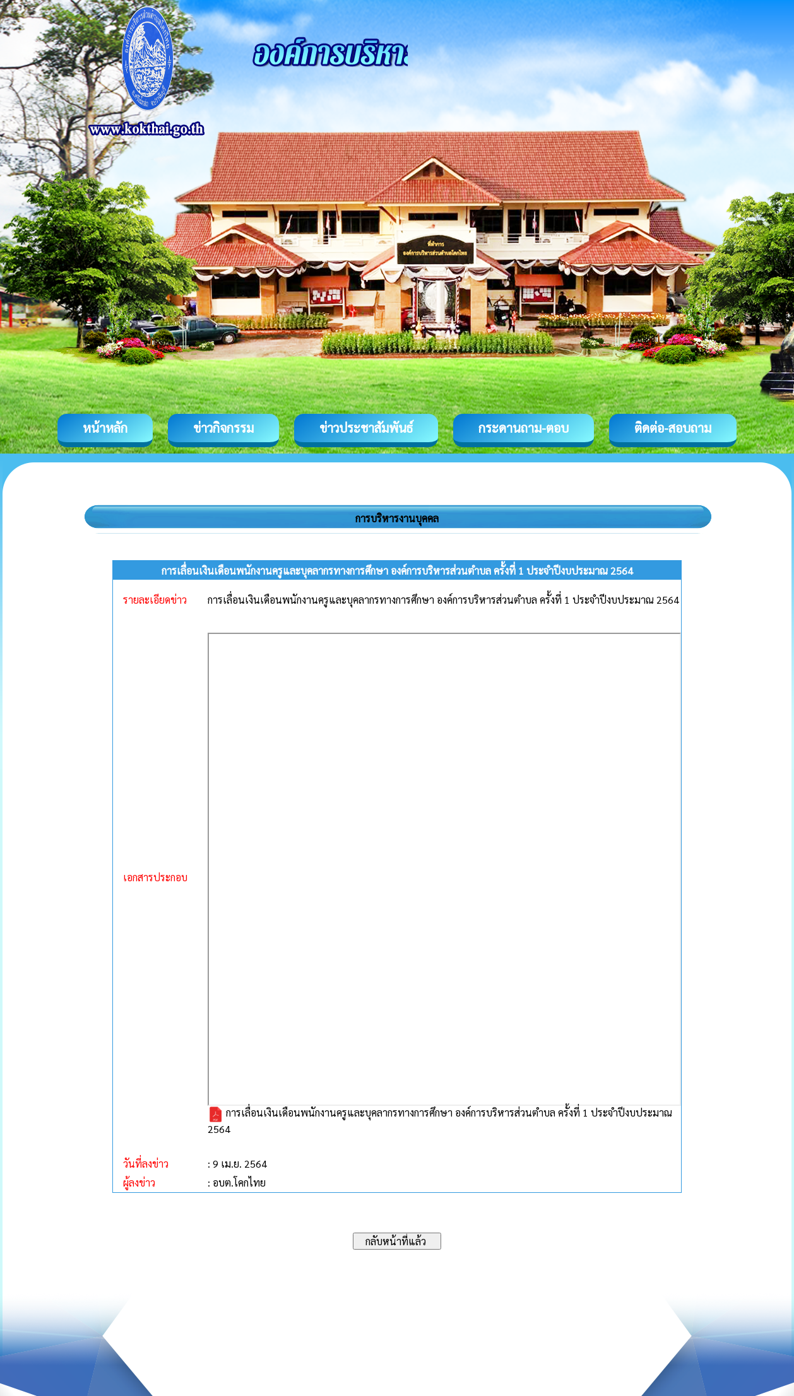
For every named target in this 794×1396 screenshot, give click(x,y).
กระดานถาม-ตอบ (523, 427)
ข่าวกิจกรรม (223, 427)
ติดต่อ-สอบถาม (672, 427)
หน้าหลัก (105, 427)
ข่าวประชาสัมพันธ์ (366, 427)
